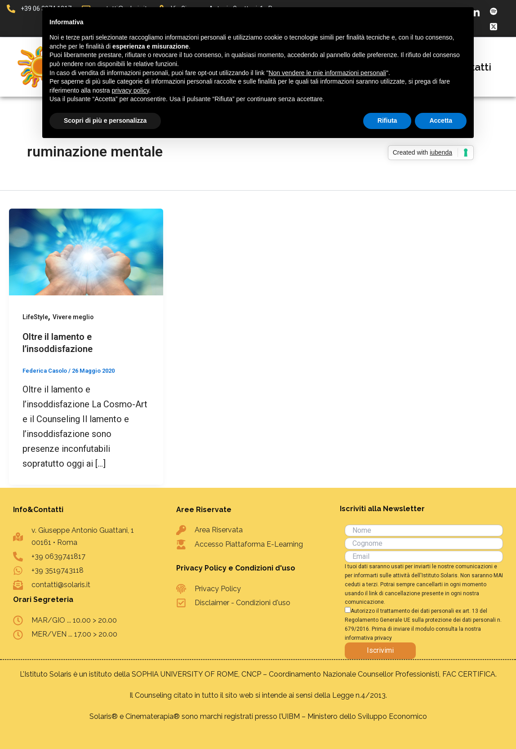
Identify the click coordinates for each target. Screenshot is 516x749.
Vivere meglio (73, 317)
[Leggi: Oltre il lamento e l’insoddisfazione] (86, 251)
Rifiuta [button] (387, 120)
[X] (493, 26)
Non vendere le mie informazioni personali (327, 72)
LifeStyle (35, 317)
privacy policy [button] (130, 90)
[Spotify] (493, 11)
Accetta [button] (440, 120)
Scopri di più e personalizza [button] (105, 120)
